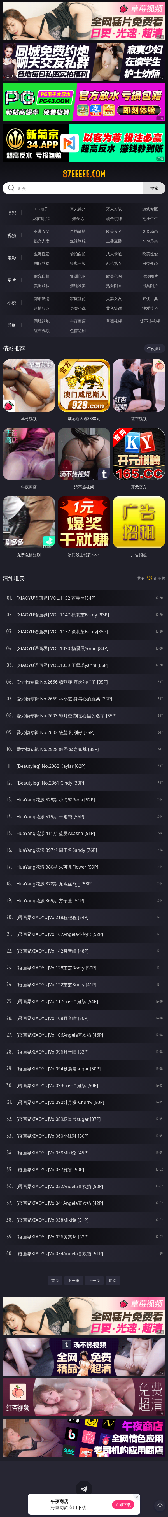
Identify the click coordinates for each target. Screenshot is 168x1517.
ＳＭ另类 (150, 240)
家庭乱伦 (78, 298)
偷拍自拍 (78, 253)
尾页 (113, 1280)
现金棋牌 (114, 218)
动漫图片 (150, 276)
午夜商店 (78, 321)
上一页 (74, 1280)
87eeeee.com (84, 174)
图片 (11, 280)
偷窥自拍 (42, 276)
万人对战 (114, 209)
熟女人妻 (42, 240)
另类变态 (150, 263)
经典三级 (78, 263)
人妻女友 (114, 298)
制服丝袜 (42, 263)
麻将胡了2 (41, 218)
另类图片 (150, 285)
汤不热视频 (150, 321)
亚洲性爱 (42, 253)
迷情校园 (42, 308)
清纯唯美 (78, 285)
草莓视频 (114, 321)
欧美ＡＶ (114, 231)
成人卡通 (114, 253)
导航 (11, 325)
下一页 (94, 1280)
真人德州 (78, 209)
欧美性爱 (150, 253)
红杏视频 (42, 330)
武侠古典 (150, 298)
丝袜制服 (78, 240)
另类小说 (78, 308)
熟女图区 (114, 285)
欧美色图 (114, 276)
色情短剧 (78, 330)
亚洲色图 (78, 276)
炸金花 (78, 218)
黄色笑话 (114, 308)
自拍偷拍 (78, 231)
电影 (11, 258)
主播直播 (114, 240)
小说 (11, 303)
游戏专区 (150, 209)
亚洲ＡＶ (42, 231)
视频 (11, 235)
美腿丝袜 (42, 285)
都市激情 (42, 298)
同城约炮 (42, 321)
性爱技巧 (150, 308)
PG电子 (41, 209)
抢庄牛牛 (150, 218)
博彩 (11, 213)
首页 (55, 1280)
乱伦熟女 (114, 263)
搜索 (154, 188)
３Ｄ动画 (150, 231)
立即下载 (123, 1504)
